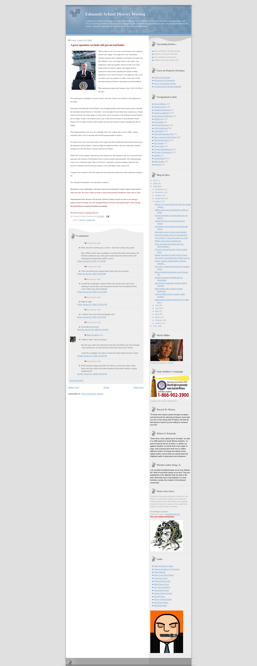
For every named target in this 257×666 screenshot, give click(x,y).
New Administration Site (163, 134)
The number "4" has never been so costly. (171, 238)
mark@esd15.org (173, 514)
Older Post (138, 387)
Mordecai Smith (160, 605)
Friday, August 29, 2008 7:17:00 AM (91, 261)
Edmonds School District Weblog (115, 14)
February (159, 320)
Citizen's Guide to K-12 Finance (167, 569)
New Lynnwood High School (165, 137)
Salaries (157, 155)
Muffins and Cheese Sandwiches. (168, 241)
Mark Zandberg (93, 335)
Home (106, 387)
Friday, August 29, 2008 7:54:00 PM (91, 317)
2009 (155, 183)
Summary (158, 164)
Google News (159, 596)
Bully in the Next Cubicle (164, 575)
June (157, 308)
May (157, 311)
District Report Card (162, 581)
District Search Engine (163, 593)
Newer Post (73, 387)
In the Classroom (161, 128)
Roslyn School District (163, 599)
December (159, 189)
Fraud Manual (159, 572)
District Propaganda (162, 77)
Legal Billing (159, 131)
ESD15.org (158, 119)
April (157, 314)
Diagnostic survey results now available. (171, 232)
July (157, 305)
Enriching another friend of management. (171, 235)
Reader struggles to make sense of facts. (171, 255)
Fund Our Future (161, 578)
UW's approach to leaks (163, 566)
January (158, 323)
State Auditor (159, 161)
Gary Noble (158, 122)
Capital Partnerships (162, 110)
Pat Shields (158, 143)
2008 (155, 186)
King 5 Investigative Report (165, 84)
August (158, 201)
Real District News (161, 590)
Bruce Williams (160, 104)
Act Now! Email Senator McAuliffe (167, 86)
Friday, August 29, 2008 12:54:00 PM (92, 304)
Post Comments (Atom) (92, 394)
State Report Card (161, 584)
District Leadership (87, 220)
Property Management (163, 149)
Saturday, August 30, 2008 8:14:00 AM (92, 330)
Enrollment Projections (163, 116)
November (159, 192)
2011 (155, 180)
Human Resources (161, 125)
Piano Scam (159, 146)
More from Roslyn (161, 602)
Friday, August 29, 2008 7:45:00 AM (91, 274)
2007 (155, 326)
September (160, 198)
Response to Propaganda (164, 80)
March (158, 317)
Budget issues (160, 107)
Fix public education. (162, 587)
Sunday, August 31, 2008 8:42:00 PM (92, 374)
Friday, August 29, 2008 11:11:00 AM (92, 292)
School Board (159, 158)
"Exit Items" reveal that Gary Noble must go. (172, 258)
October (158, 195)
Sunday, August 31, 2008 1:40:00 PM (92, 356)
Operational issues (161, 140)
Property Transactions (163, 152)
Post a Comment (76, 380)
